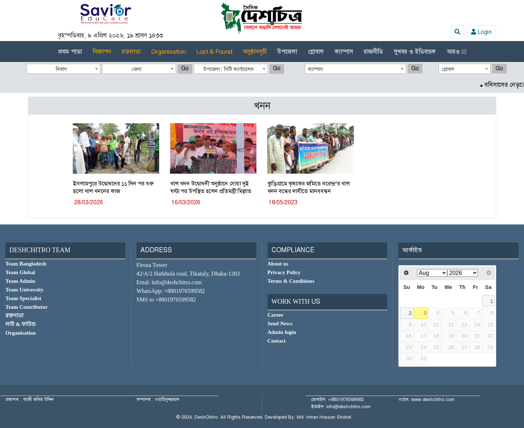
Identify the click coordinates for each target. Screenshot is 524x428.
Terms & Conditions (291, 281)
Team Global (20, 272)
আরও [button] (456, 51)
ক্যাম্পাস (344, 51)
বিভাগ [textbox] (61, 69)
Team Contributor (26, 307)
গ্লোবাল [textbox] (448, 69)
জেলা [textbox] (137, 69)
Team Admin (20, 281)
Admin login (282, 332)
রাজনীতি (373, 51)
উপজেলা (287, 51)
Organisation (168, 51)
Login (481, 32)
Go (185, 68)
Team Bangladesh (25, 264)
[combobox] (63, 69)
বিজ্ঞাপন (102, 51)
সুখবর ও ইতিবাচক (415, 51)
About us (278, 264)
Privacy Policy (284, 272)
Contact (277, 341)
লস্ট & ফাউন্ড (20, 324)
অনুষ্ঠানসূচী (255, 51)
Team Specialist (23, 298)
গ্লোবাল (316, 51)
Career (276, 315)
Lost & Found (214, 51)
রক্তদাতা (131, 51)
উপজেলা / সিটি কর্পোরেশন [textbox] (228, 69)
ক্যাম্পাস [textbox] (315, 69)
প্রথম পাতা (70, 51)
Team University (24, 290)
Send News (280, 323)
